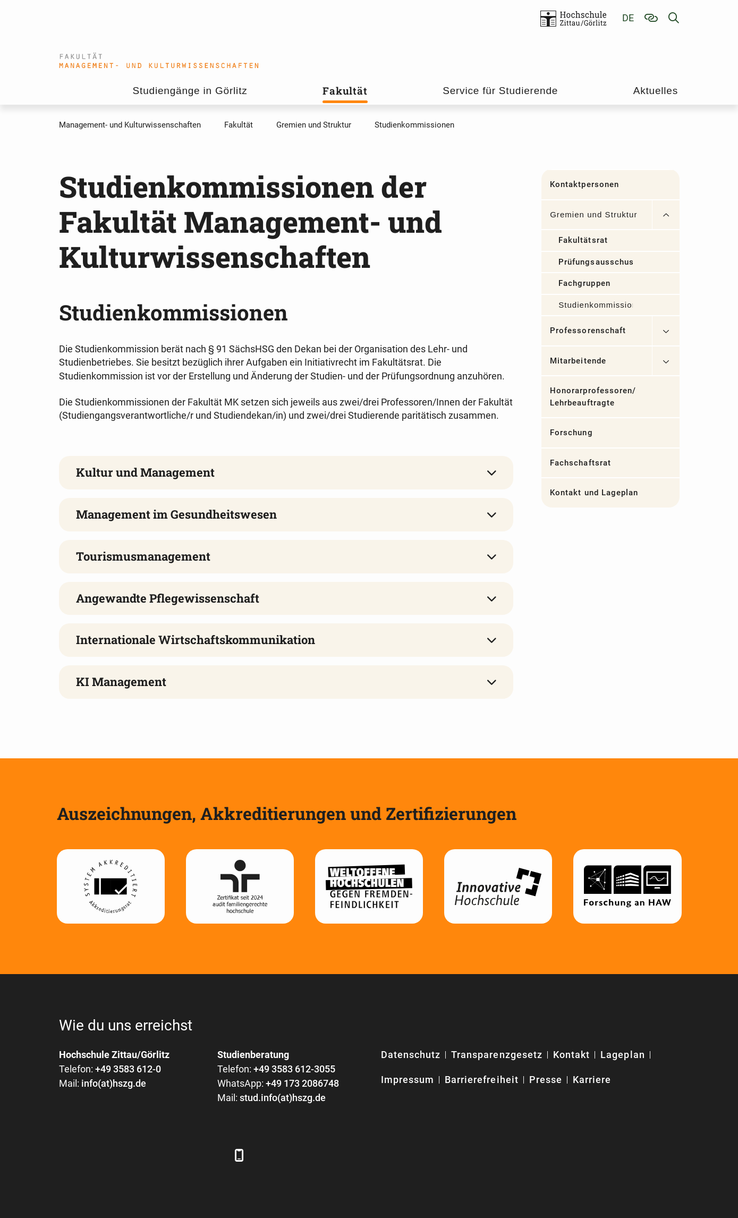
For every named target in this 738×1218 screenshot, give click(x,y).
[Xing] (126, 1155)
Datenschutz (411, 1054)
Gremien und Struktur (593, 214)
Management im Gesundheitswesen (176, 514)
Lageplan (622, 1054)
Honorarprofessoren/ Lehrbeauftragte (593, 397)
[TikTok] (214, 1155)
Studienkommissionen (595, 304)
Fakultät (345, 90)
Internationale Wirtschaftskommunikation (195, 639)
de (628, 17)
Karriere (592, 1079)
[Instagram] (185, 1155)
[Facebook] (68, 1155)
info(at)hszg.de (113, 1083)
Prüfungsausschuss (595, 262)
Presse (545, 1079)
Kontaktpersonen (584, 184)
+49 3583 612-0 (128, 1069)
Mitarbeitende (578, 361)
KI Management (121, 681)
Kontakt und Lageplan (594, 492)
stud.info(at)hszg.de (283, 1097)
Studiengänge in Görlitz (190, 90)
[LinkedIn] (97, 1155)
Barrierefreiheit (482, 1079)
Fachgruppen (584, 283)
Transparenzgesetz (496, 1054)
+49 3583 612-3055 (294, 1069)
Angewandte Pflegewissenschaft (167, 598)
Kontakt (571, 1054)
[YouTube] (156, 1155)
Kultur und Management (145, 472)
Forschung (571, 432)
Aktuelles (655, 90)
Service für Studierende (500, 90)
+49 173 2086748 (302, 1083)
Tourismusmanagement (143, 556)
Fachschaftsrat (580, 463)
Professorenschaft (588, 330)
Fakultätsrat (583, 240)
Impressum (407, 1079)
